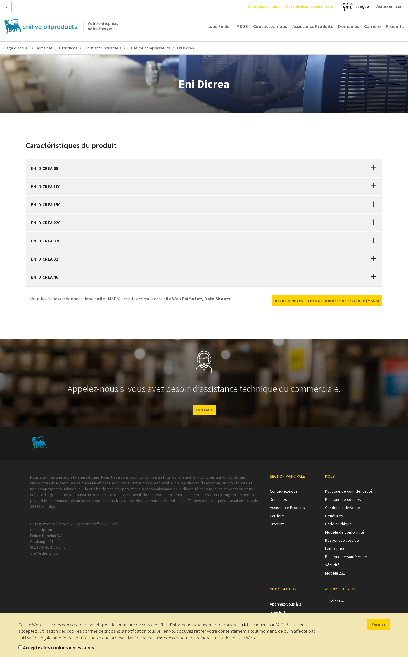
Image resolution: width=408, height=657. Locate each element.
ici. (243, 624)
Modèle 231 (335, 573)
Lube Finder (219, 26)
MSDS (242, 26)
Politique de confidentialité (348, 491)
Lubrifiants (68, 48)
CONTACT (204, 409)
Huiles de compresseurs (148, 48)
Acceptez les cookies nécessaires (58, 647)
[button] (373, 168)
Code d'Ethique (338, 524)
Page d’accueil (17, 48)
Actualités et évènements (309, 6)
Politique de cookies (343, 499)
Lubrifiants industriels (102, 48)
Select (336, 602)
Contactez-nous (270, 26)
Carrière (372, 26)
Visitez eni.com (390, 6)
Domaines (348, 26)
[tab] (204, 168)
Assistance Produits (312, 26)
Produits (395, 26)
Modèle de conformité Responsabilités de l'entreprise (344, 540)
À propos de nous (263, 6)
